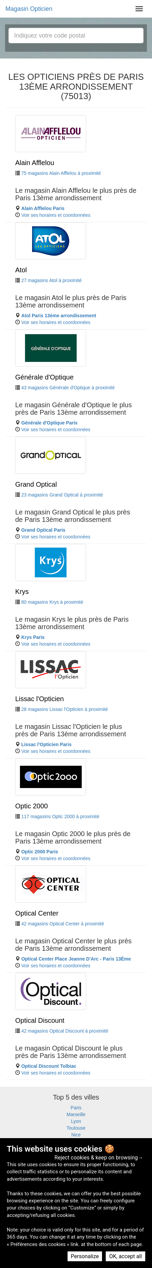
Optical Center (36, 913)
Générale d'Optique (44, 377)
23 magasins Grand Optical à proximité (62, 495)
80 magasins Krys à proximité (52, 602)
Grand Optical (36, 484)
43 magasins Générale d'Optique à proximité (68, 387)
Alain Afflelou (34, 162)
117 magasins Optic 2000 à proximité (60, 816)
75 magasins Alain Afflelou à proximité (61, 173)
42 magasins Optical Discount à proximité (64, 1031)
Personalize (85, 1256)
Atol (21, 270)
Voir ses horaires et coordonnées (56, 215)
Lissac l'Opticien (39, 698)
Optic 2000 (31, 806)
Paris (76, 1107)
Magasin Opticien (28, 8)
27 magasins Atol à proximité (51, 280)
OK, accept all (125, 1256)
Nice (76, 1134)
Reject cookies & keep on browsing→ (98, 1157)
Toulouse (76, 1128)
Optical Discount (40, 1020)
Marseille (76, 1114)
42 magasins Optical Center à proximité (62, 923)
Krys (22, 591)
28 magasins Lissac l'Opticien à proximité (64, 709)
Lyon (76, 1121)
